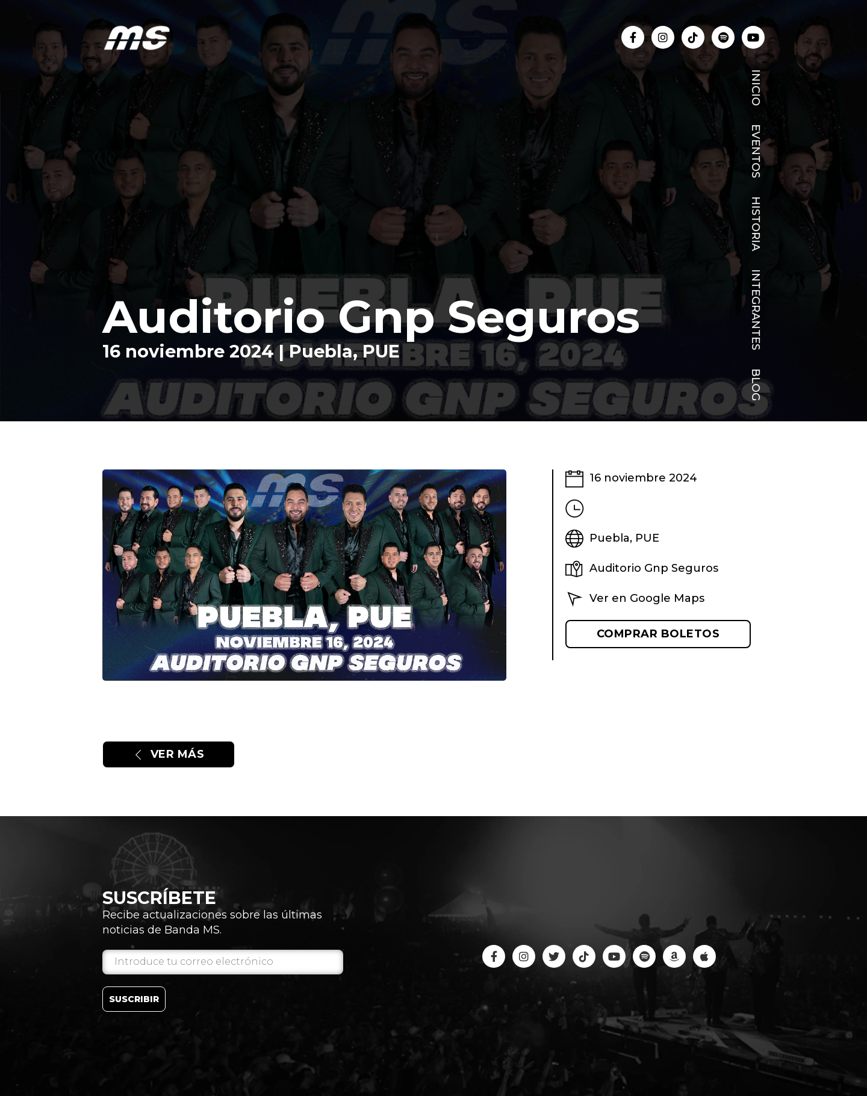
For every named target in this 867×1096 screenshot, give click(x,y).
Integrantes (755, 309)
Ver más (168, 754)
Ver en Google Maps (646, 598)
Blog (755, 384)
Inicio (755, 87)
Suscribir (134, 999)
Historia (755, 223)
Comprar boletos (658, 633)
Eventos (755, 151)
